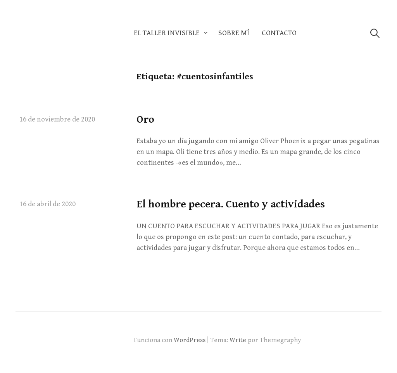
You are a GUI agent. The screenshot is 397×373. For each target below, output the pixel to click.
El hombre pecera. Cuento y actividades (230, 204)
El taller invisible (167, 33)
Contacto (279, 33)
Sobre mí (233, 33)
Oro (145, 119)
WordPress (189, 340)
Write (238, 340)
